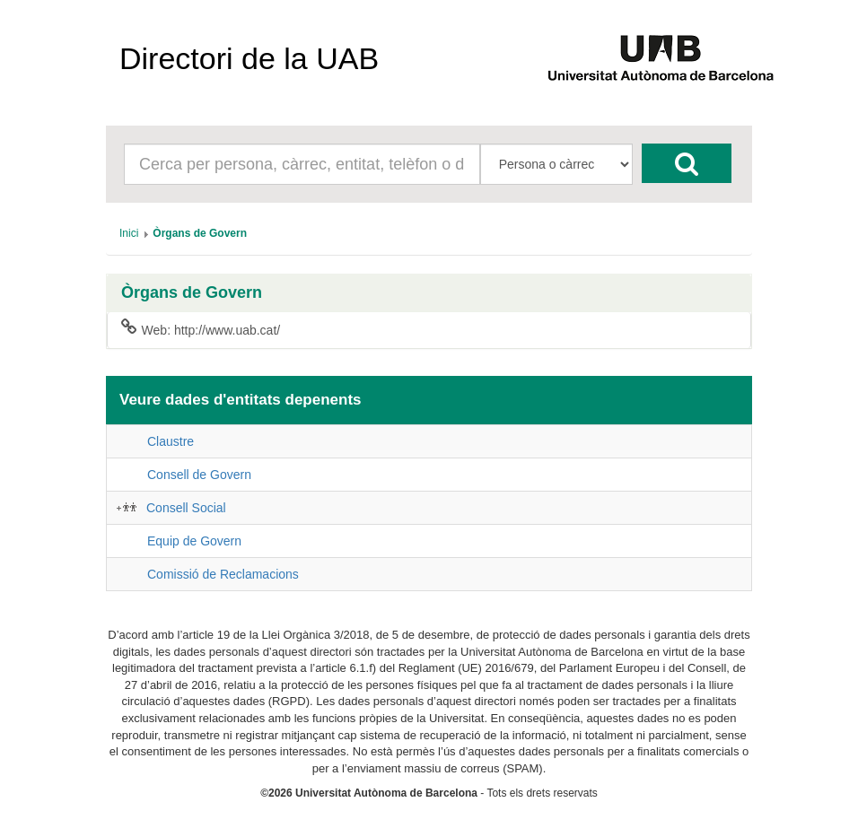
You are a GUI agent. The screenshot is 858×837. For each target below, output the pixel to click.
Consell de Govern (199, 474)
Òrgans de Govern (191, 292)
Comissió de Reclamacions (223, 574)
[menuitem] (128, 233)
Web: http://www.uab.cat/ (200, 329)
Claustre (170, 441)
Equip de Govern (194, 541)
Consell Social (186, 508)
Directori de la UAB (249, 58)
